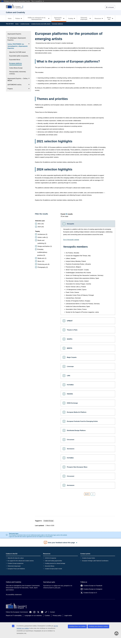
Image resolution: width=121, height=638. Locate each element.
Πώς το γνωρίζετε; (37, 1)
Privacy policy (57, 615)
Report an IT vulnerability (14, 615)
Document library (49, 566)
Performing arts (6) (43, 264)
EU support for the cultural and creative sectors (21, 560)
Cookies (47, 615)
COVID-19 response (50, 558)
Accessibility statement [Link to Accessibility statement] (14, 594)
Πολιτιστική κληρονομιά (14, 566)
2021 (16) (41, 224)
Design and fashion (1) (45, 246)
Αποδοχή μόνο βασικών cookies (98, 626)
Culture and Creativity (13, 582)
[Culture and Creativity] (15, 6)
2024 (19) (41, 227)
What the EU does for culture (16, 558)
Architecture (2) (42, 234)
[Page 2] (93, 494)
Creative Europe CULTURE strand (40, 23)
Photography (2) (43, 267)
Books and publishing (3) (42, 242)
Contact (52, 612)
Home (9, 18)
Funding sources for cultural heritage (55, 563)
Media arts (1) (42, 258)
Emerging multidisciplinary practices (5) (42, 252)
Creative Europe (24, 23)
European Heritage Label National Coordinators (95, 560)
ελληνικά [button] (110, 7)
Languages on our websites (33, 615)
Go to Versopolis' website (71, 239)
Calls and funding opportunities (53, 560)
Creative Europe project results (53, 568)
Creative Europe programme (15, 563)
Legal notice (68, 615)
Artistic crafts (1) (43, 237)
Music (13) (41, 261)
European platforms (57, 23)
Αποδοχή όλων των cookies (77, 626)
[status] (87, 215)
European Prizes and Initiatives (16, 568)
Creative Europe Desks (88, 558)
